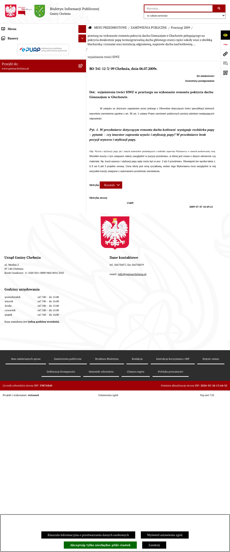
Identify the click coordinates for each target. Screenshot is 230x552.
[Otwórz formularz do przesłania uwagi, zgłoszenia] (225, 63)
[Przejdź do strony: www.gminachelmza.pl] (225, 53)
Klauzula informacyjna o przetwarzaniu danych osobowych (88, 535)
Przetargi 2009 (180, 28)
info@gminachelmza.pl (132, 454)
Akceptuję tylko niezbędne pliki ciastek (100, 545)
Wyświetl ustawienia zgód (164, 535)
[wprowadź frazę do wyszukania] (178, 8)
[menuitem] (43, 47)
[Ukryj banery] (82, 359)
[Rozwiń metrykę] (111, 185)
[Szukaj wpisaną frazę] (219, 8)
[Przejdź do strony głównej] (51, 11)
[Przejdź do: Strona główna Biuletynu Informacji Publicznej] (90, 28)
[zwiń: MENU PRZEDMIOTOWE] (83, 36)
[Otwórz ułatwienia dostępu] (225, 35)
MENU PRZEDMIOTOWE (110, 28)
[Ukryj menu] (82, 29)
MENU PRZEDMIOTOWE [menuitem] (19, 37)
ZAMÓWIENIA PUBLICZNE (149, 28)
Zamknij (154, 545)
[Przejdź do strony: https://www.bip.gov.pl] (225, 44)
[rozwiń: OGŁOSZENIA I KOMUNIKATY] (83, 47)
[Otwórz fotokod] (225, 72)
